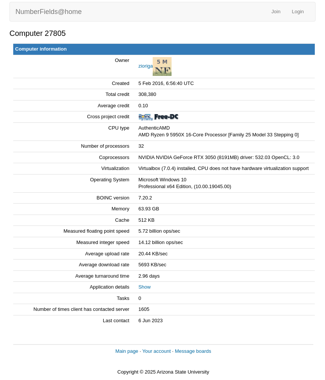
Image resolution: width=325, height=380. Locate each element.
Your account (156, 351)
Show (144, 287)
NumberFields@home (48, 11)
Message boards (193, 351)
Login (298, 11)
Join (275, 11)
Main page (126, 351)
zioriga (145, 66)
